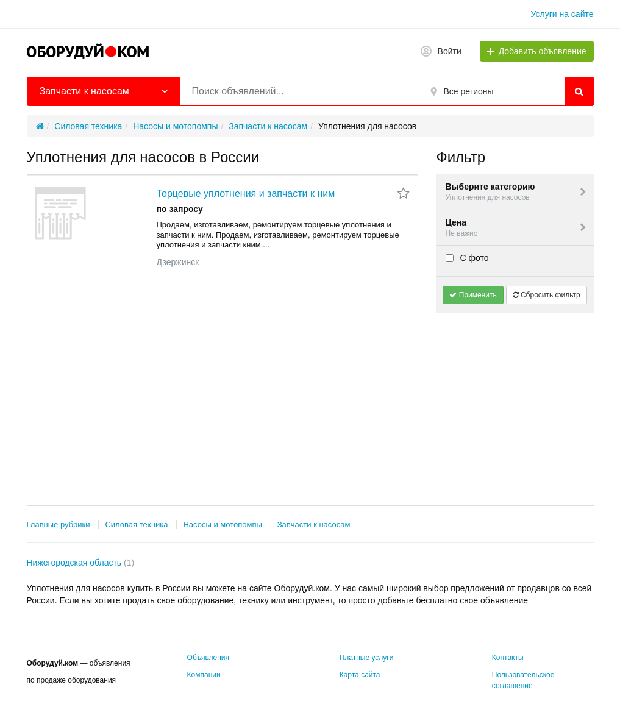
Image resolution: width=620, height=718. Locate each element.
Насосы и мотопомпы (222, 524)
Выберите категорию (517, 192)
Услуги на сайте (562, 14)
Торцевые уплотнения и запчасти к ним (246, 193)
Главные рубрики (58, 524)
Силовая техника (136, 524)
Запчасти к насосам (314, 524)
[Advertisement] (515, 398)
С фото (467, 258)
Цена (517, 228)
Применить (472, 295)
